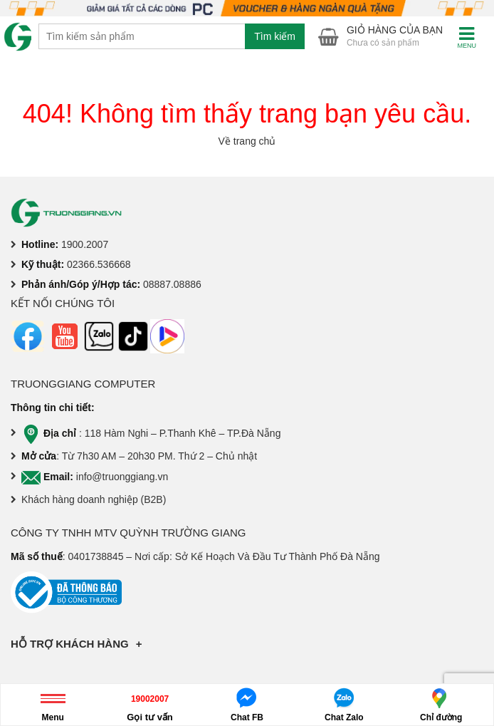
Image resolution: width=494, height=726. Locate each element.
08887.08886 (172, 284)
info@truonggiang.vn (122, 476)
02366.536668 (99, 264)
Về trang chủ (247, 141)
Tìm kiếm (274, 36)
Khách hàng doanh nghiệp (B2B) (93, 499)
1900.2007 (84, 244)
